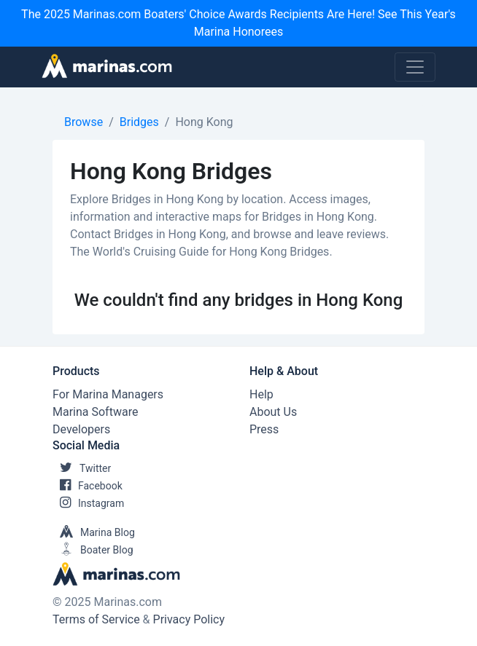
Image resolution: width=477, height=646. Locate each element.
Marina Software (95, 412)
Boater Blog (93, 550)
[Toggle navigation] (415, 67)
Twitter (82, 468)
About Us (273, 412)
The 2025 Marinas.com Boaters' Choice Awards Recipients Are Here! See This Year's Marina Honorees (238, 23)
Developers (81, 429)
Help (261, 394)
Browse (83, 122)
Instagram (88, 503)
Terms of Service (96, 619)
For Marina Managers (108, 394)
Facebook (88, 486)
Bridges (139, 122)
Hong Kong (204, 122)
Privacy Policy (189, 619)
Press (264, 429)
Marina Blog (94, 532)
